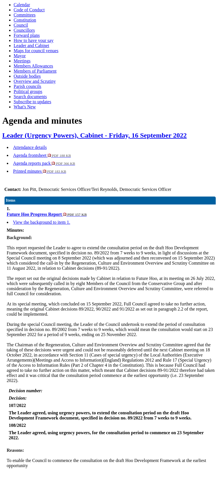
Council (21, 25)
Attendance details (30, 147)
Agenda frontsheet (42, 155)
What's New (25, 106)
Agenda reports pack (44, 163)
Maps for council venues (36, 50)
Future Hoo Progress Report (47, 214)
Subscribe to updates (32, 101)
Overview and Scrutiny (35, 81)
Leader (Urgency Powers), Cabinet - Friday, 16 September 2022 (94, 135)
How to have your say (33, 40)
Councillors (24, 30)
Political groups (28, 91)
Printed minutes (39, 171)
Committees (24, 14)
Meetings (22, 60)
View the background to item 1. (41, 222)
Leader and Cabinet (31, 45)
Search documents (30, 96)
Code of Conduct (29, 9)
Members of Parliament (35, 71)
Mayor (20, 55)
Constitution (25, 20)
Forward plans (27, 35)
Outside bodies (27, 76)
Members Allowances (33, 66)
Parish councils (27, 86)
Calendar (22, 4)
